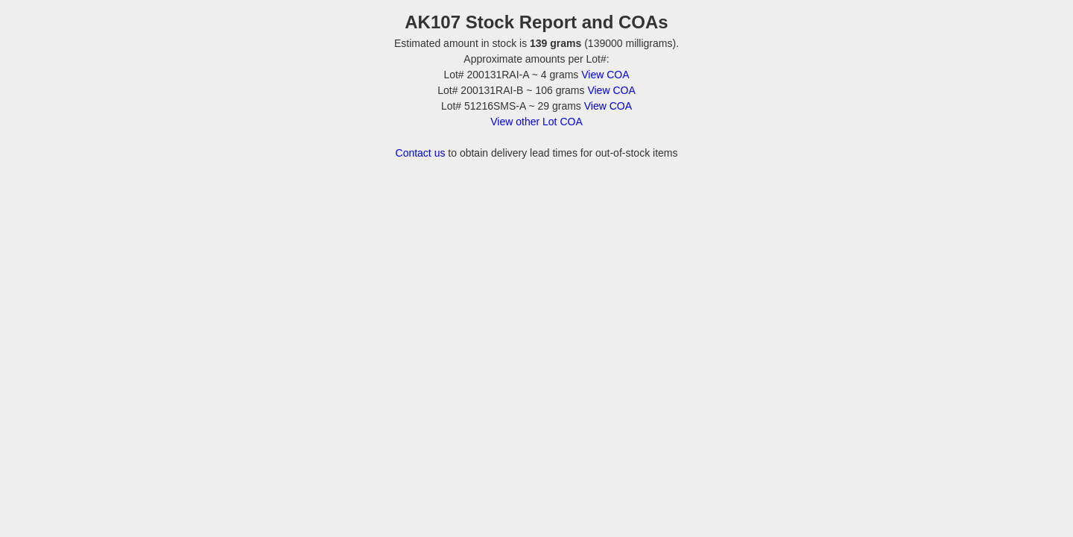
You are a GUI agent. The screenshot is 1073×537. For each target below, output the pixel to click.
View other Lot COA (536, 122)
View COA (605, 75)
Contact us (421, 153)
